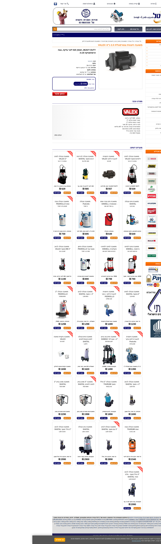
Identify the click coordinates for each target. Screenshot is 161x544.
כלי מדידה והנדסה (82, 527)
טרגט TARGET (47, 519)
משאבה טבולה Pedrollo (52, 203)
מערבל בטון (44, 527)
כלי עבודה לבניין (80, 525)
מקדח (58, 527)
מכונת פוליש (133, 525)
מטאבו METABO (79, 519)
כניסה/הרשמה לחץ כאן (122, 29)
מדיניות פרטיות (135, 141)
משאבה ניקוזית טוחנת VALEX (29, 338)
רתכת (74, 523)
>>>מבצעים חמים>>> (133, 45)
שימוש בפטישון (135, 115)
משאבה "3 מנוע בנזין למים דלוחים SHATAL (53, 383)
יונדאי (71, 519)
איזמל (63, 527)
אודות (120, 4)
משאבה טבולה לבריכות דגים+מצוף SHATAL (52, 157)
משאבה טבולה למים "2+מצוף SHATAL (99, 293)
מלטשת (61, 521)
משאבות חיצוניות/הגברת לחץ (58, 41)
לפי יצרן (138, 59)
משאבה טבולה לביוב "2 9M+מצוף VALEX (30, 248)
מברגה (105, 521)
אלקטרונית (69, 523)
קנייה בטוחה (101, 4)
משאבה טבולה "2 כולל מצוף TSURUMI (76, 383)
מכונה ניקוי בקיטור (28, 523)
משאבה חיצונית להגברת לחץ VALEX (77, 157)
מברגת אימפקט (97, 521)
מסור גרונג (43, 521)
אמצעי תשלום (135, 81)
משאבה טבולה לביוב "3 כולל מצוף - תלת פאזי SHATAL (99, 474)
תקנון (138, 137)
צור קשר (31, 4)
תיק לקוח (88, 29)
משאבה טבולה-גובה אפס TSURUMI (99, 428)
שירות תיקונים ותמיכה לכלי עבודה (129, 98)
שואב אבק (121, 523)
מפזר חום (114, 523)
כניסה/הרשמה (55, 4)
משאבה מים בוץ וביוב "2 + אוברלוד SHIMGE (76, 338)
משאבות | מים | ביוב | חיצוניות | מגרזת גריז (81, 41)
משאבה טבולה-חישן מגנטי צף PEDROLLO (54, 248)
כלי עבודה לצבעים (47, 525)
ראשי (136, 4)
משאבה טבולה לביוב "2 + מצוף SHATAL (53, 293)
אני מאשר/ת (27, 540)
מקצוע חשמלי (134, 523)
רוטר (22, 521)
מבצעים (77, 4)
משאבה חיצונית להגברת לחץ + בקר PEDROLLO (76, 294)
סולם (101, 525)
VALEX (58, 61)
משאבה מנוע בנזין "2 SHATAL (29, 383)
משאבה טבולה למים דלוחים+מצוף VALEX (100, 157)
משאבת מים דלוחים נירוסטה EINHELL (99, 248)
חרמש (106, 525)
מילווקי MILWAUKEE (27, 519)
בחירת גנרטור (135, 120)
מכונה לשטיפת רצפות (92, 525)
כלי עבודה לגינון (36, 525)
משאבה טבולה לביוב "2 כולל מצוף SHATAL (30, 428)
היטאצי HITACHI (90, 519)
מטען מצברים (60, 523)
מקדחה (89, 521)
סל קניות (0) (102, 29)
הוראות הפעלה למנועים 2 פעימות (129, 111)
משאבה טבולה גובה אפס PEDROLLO (29, 203)
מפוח (127, 523)
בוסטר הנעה (51, 523)
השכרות (137, 56)
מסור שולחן (36, 521)
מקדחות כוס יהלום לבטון (96, 527)
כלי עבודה (106, 41)
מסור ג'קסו (28, 521)
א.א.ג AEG (38, 519)
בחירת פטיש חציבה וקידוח (131, 124)
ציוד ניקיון (137, 50)
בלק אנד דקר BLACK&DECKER (117, 521)
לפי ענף (138, 62)
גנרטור (88, 523)
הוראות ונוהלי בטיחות (132, 94)
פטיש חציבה (77, 521)
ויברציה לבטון (108, 527)
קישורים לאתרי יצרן (133, 132)
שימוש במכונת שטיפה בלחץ (131, 128)
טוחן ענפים (51, 527)
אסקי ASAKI (57, 519)
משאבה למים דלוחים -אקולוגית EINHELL (76, 248)
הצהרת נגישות (135, 145)
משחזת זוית (68, 521)
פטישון (84, 521)
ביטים (68, 527)
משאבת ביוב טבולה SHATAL (53, 428)
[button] (156, 534)
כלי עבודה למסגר (59, 525)
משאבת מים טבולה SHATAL (99, 203)
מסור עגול (51, 521)
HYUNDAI (65, 519)
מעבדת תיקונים (101, 517)
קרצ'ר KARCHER (135, 521)
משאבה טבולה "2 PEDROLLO (29, 293)
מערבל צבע (106, 523)
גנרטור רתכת (81, 523)
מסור (56, 521)
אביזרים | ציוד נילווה (134, 65)
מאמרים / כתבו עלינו (133, 103)
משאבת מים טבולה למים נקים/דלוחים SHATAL (53, 339)
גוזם (110, 525)
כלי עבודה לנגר (69, 525)
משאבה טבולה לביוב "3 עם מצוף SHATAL (77, 428)
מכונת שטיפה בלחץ (41, 523)
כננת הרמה (125, 525)
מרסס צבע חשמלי (96, 523)
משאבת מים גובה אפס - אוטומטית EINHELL (76, 203)
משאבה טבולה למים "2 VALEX (29, 157)
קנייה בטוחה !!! (135, 90)
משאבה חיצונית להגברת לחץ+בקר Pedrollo (100, 339)
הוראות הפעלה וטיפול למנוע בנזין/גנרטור (127, 107)
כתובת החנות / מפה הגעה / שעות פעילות (129, 76)
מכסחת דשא (117, 525)
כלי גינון (138, 53)
